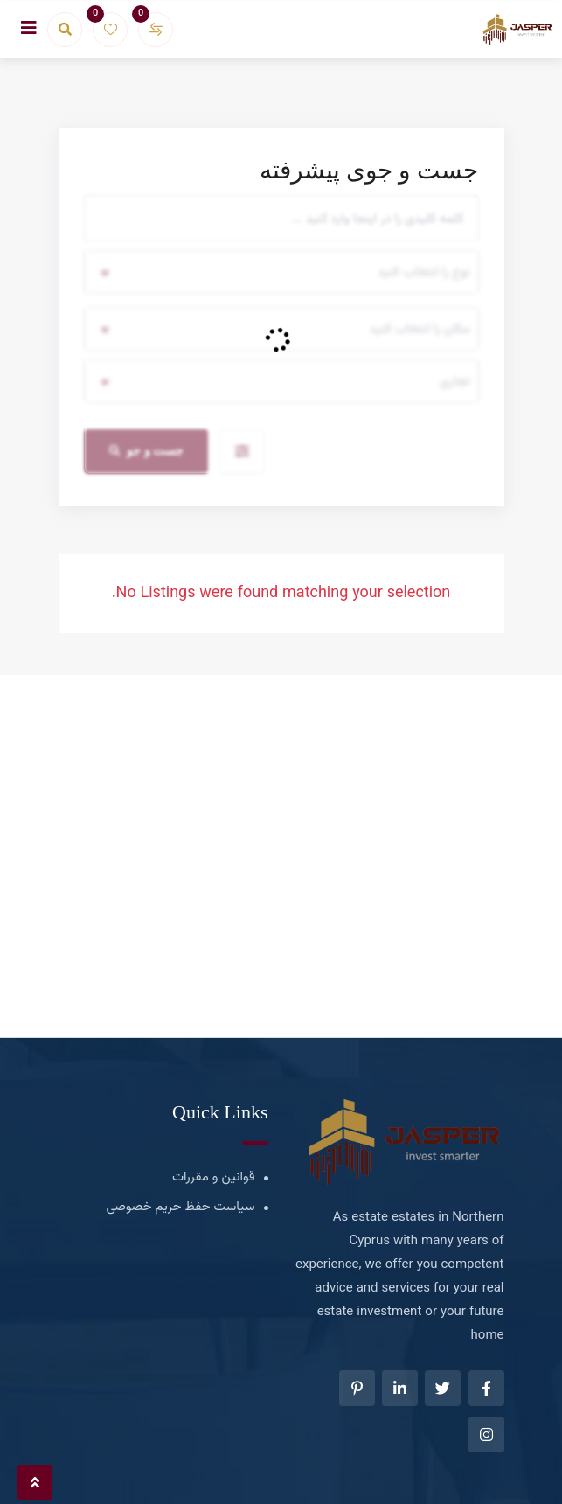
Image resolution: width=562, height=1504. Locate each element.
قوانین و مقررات (213, 1177)
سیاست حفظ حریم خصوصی (181, 1207)
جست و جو (146, 450)
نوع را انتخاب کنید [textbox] (423, 272)
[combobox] (281, 272)
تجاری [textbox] (454, 382)
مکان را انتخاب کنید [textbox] (420, 329)
